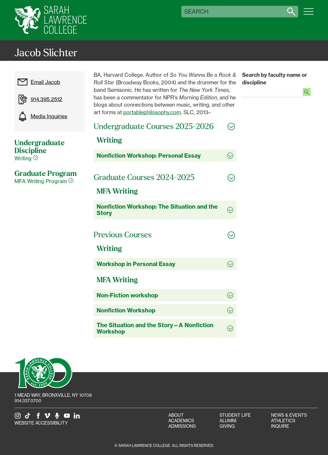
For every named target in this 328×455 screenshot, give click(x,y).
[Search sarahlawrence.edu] (291, 11)
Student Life (235, 415)
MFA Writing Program (43, 181)
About (176, 415)
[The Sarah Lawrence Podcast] (58, 417)
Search (196, 11)
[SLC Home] (50, 20)
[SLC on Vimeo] (48, 417)
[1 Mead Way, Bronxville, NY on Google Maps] (53, 395)
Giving (227, 426)
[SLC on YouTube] (68, 417)
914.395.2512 (39, 99)
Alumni (228, 420)
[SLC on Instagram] (18, 417)
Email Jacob (38, 82)
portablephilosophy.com (152, 112)
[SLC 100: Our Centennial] (43, 372)
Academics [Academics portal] (181, 420)
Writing (26, 158)
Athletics (283, 420)
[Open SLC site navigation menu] (308, 14)
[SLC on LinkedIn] (77, 417)
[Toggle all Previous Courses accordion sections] (165, 234)
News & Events (289, 415)
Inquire (280, 426)
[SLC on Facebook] (38, 417)
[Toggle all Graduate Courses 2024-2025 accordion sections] (165, 177)
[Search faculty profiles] (307, 93)
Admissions (182, 426)
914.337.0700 (27, 400)
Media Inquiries (42, 116)
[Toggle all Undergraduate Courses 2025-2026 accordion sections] (165, 126)
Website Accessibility (41, 423)
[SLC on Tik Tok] (28, 417)
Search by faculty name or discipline (274, 79)
